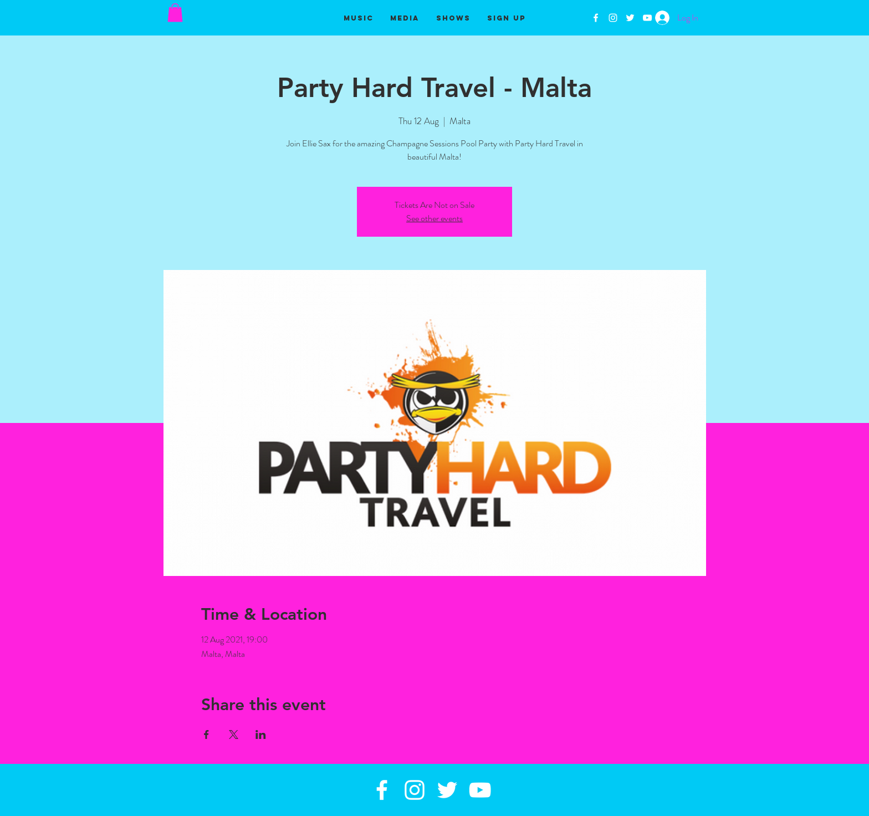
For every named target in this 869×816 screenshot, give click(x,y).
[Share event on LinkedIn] (260, 734)
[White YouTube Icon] (647, 17)
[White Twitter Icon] (630, 17)
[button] (175, 12)
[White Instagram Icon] (612, 17)
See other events (434, 218)
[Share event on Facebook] (206, 734)
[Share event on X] (233, 734)
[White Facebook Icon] (595, 17)
